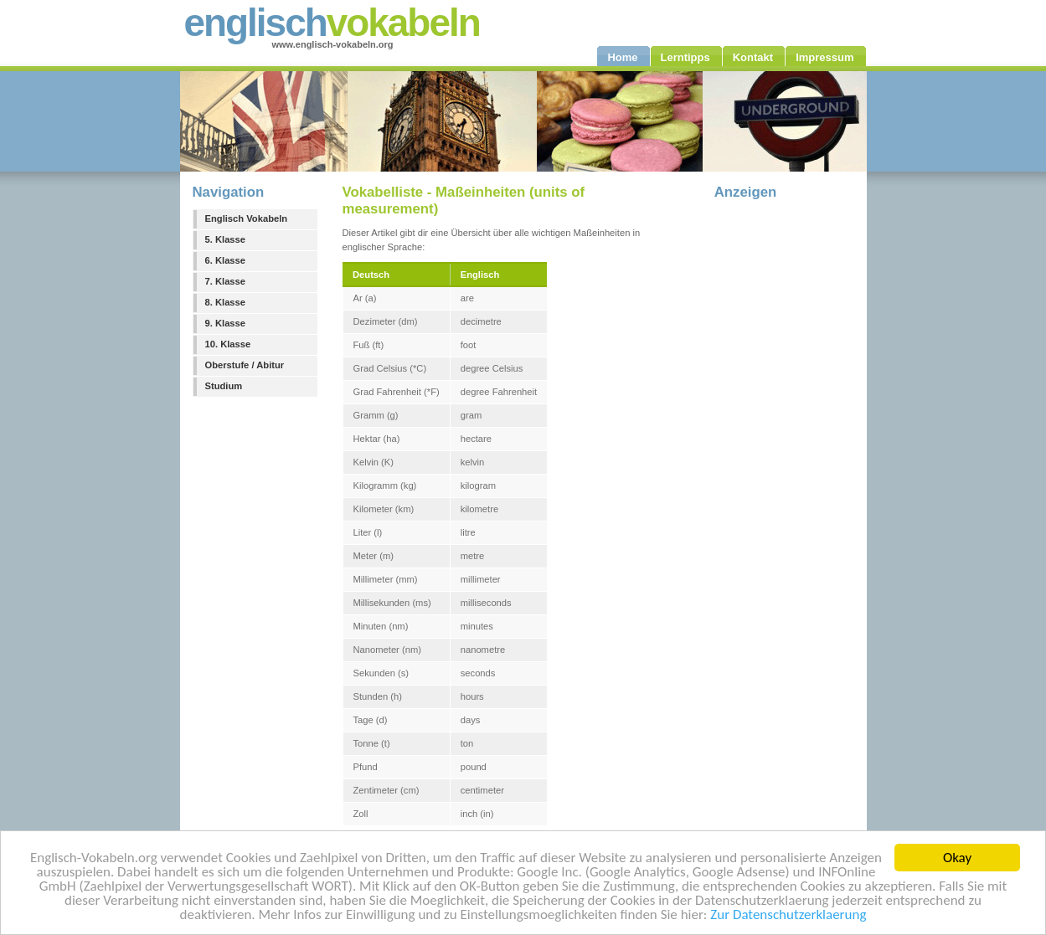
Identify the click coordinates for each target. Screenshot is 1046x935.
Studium (224, 386)
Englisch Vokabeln (246, 218)
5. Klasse (225, 239)
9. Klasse (225, 323)
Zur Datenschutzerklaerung (788, 915)
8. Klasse (225, 302)
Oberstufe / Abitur (245, 365)
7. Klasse (225, 281)
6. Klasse (225, 260)
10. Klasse (228, 344)
